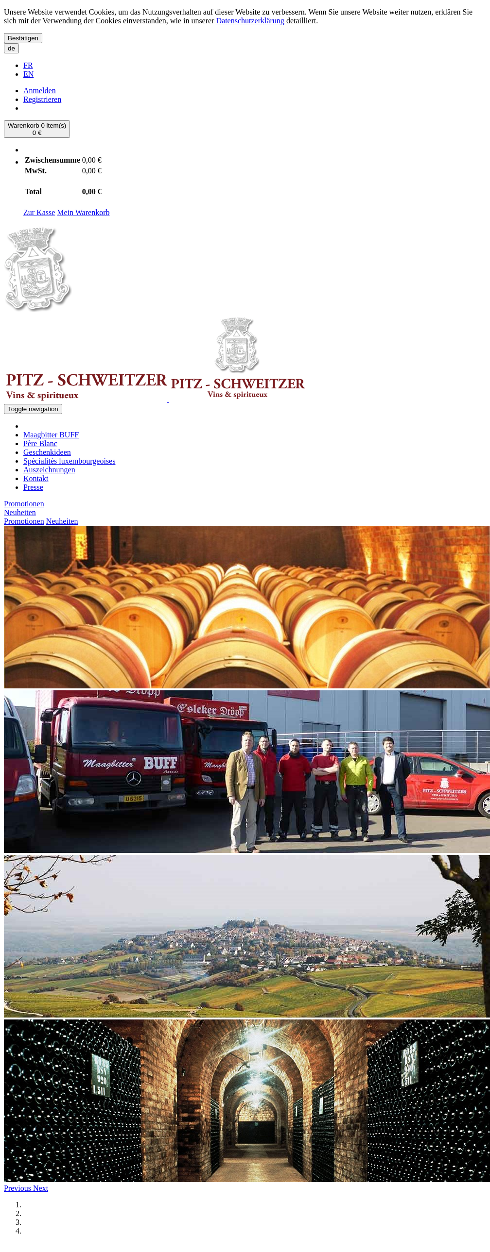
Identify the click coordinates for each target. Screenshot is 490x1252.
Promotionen (24, 504)
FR (28, 65)
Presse (33, 487)
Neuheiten (20, 512)
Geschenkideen (47, 452)
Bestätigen (23, 38)
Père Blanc (40, 443)
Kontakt (36, 478)
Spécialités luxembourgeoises (69, 461)
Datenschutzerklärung (250, 21)
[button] (18, 1188)
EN (28, 74)
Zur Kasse (39, 212)
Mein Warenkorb (83, 212)
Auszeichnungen (49, 470)
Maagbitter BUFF (51, 435)
